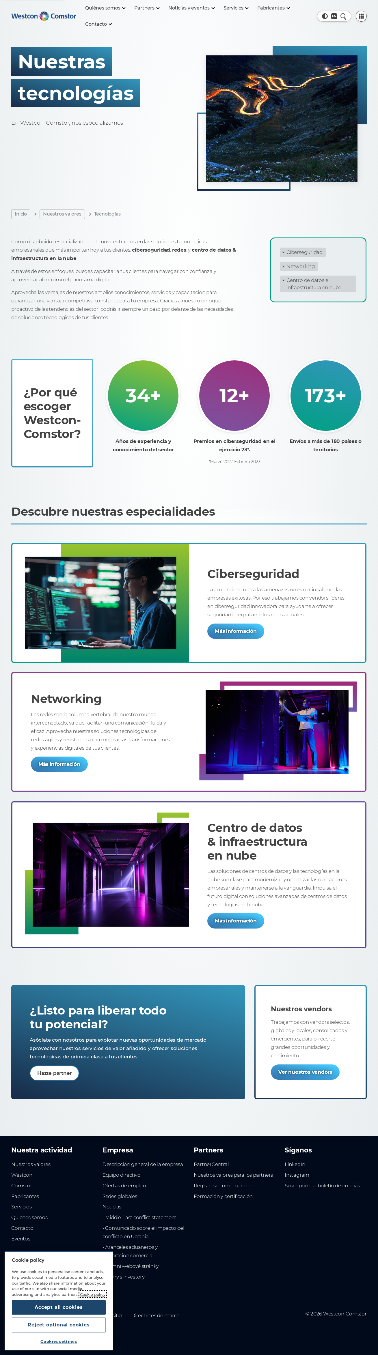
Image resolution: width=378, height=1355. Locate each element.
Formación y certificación (223, 1196)
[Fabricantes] (273, 8)
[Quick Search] (343, 16)
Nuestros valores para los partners (233, 1175)
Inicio (21, 214)
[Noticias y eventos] (191, 8)
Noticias (112, 1207)
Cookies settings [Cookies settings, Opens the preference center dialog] (58, 1341)
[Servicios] (236, 8)
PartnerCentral (211, 1164)
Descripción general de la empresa (143, 1164)
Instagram (297, 1175)
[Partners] (146, 8)
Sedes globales (120, 1196)
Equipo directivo (122, 1175)
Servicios (21, 1207)
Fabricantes (25, 1196)
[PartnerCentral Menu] (361, 16)
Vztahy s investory (124, 1277)
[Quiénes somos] (105, 8)
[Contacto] (98, 24)
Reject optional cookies (59, 1325)
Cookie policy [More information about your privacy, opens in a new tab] (92, 1294)
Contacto (22, 1228)
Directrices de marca (155, 1315)
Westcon (21, 1175)
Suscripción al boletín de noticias (322, 1186)
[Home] (43, 16)
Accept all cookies (59, 1307)
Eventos (20, 1239)
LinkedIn (295, 1164)
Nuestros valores (62, 214)
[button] (325, 16)
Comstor (21, 1186)
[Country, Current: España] (334, 16)
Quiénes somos (29, 1217)
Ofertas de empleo (124, 1186)
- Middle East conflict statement (139, 1217)
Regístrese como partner (223, 1186)
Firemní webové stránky (131, 1266)
